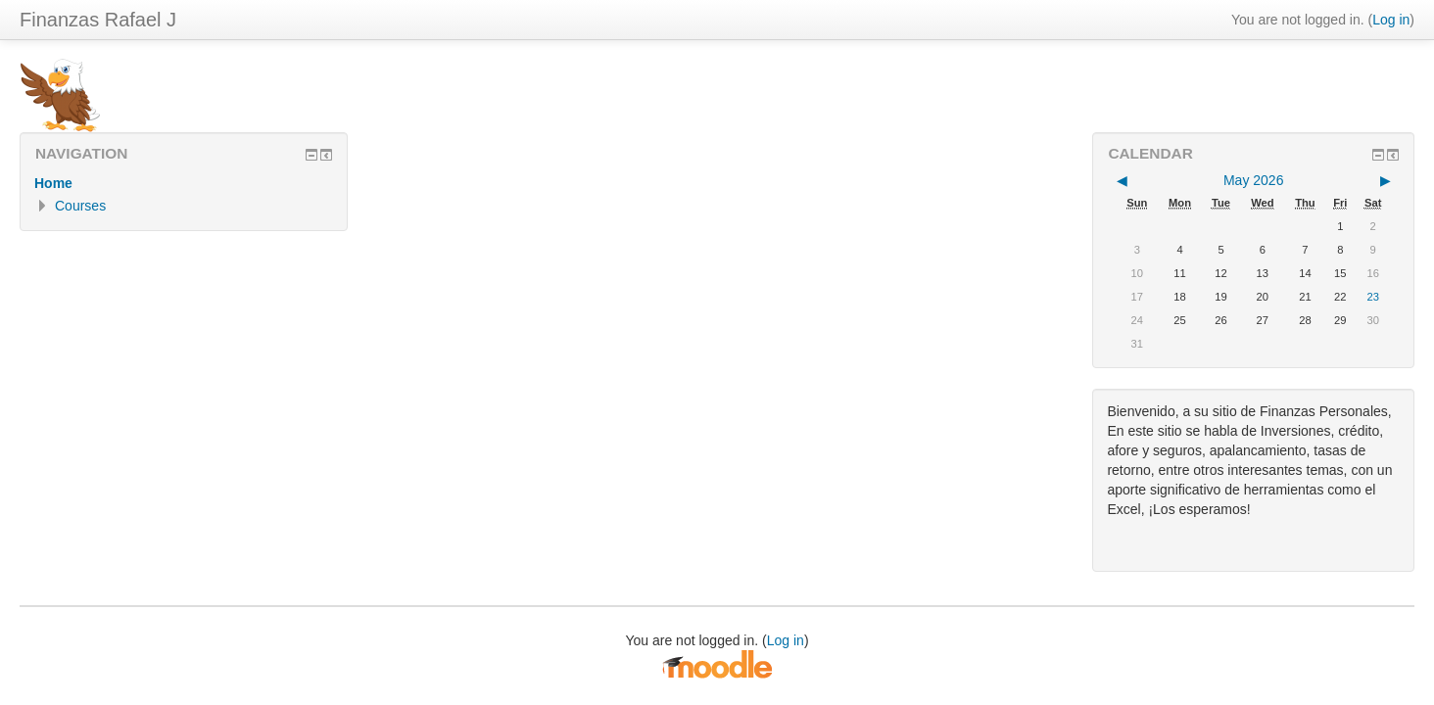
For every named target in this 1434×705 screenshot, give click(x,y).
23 (1372, 297)
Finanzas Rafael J (98, 19)
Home (53, 183)
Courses (80, 205)
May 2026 (1253, 180)
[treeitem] (183, 183)
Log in (1391, 19)
